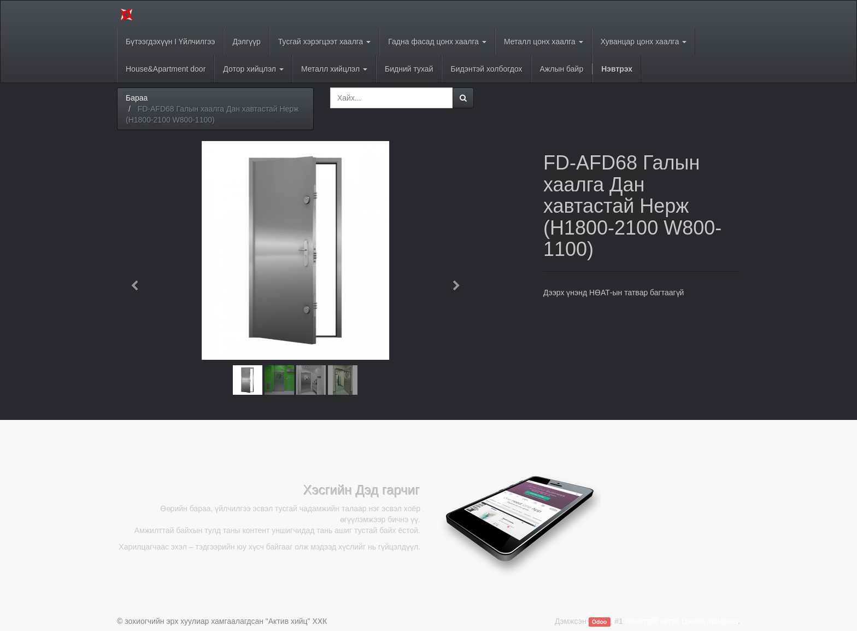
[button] (138, 280)
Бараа (137, 98)
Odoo (599, 621)
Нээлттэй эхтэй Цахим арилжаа (681, 621)
